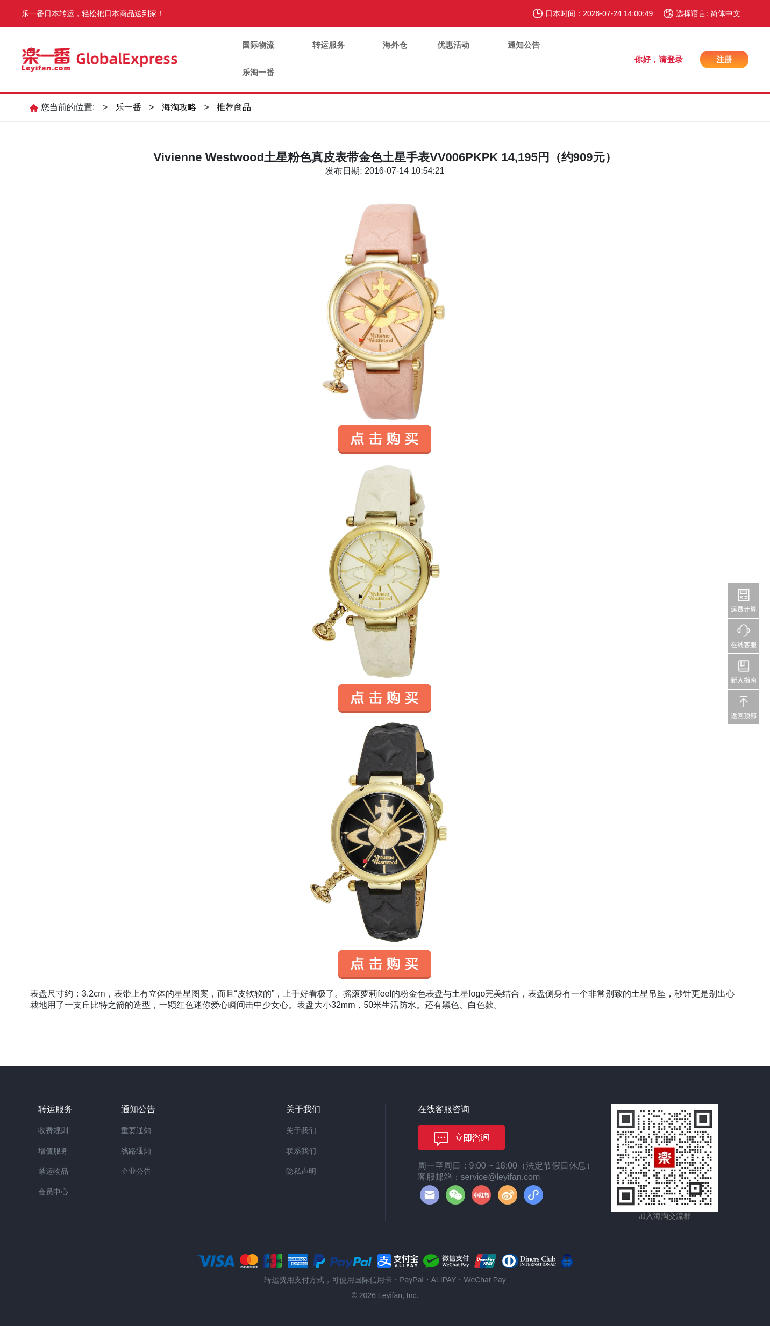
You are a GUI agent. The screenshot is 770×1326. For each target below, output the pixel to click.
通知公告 (524, 44)
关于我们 (301, 1130)
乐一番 (128, 107)
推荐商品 (234, 107)
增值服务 (53, 1150)
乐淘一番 (258, 72)
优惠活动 (453, 44)
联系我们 (301, 1150)
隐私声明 (301, 1171)
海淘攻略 (179, 107)
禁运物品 (53, 1171)
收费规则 (53, 1130)
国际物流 (258, 44)
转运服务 (328, 44)
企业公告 (136, 1171)
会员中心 (53, 1191)
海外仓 (395, 44)
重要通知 (136, 1130)
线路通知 (136, 1150)
